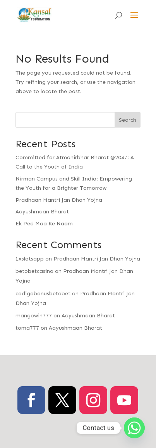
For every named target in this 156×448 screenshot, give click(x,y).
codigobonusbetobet (42, 293)
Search (127, 120)
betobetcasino (34, 271)
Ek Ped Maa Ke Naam (44, 223)
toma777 (27, 328)
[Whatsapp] (134, 427)
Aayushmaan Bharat (42, 211)
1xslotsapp (29, 259)
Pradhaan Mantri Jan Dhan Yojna (58, 200)
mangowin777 (33, 315)
